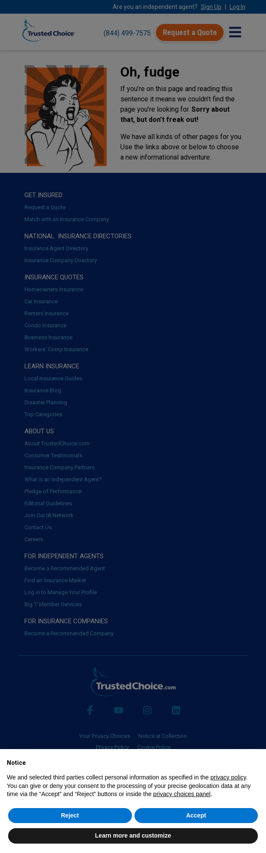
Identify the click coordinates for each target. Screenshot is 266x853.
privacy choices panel (182, 794)
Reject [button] (70, 815)
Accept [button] (196, 815)
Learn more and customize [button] (133, 835)
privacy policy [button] (228, 777)
